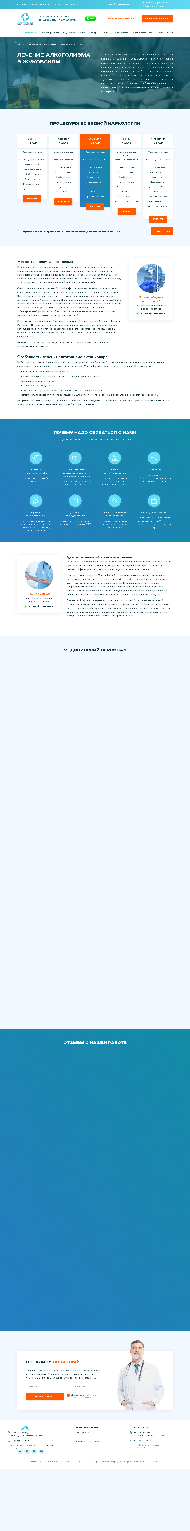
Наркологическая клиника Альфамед (36, 44)
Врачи (57, 4)
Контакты (75, 4)
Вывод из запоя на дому (143, 33)
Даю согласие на (84, 1396)
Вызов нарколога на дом (86, 1437)
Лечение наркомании (50, 33)
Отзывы (65, 4)
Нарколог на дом (165, 33)
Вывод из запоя (121, 33)
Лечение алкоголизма (26, 33)
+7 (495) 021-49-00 (117, 4)
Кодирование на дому (100, 33)
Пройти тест (161, 231)
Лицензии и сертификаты (40, 4)
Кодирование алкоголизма (74, 33)
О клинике (22, 4)
